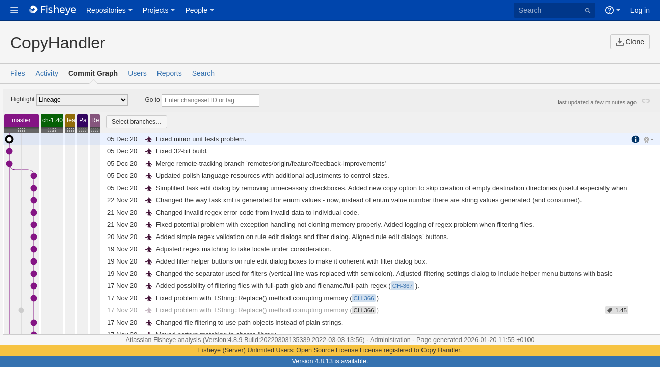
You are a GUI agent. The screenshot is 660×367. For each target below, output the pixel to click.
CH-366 (363, 310)
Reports (169, 73)
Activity (47, 73)
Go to (152, 99)
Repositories (106, 10)
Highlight (23, 99)
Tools (650, 140)
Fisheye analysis (178, 340)
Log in (640, 10)
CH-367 (402, 285)
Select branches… (137, 121)
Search (203, 73)
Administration (390, 340)
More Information (636, 139)
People (196, 10)
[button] (14, 10)
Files (17, 73)
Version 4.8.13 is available (329, 361)
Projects (156, 10)
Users (137, 73)
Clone (630, 42)
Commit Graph (93, 73)
